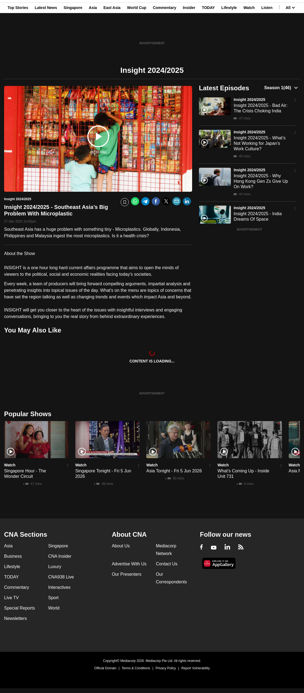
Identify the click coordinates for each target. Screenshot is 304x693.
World (53, 608)
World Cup (137, 31)
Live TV (11, 597)
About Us (121, 546)
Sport (53, 597)
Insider (189, 31)
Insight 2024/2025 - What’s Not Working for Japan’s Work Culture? (259, 143)
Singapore (73, 31)
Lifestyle (229, 31)
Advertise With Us (129, 564)
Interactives (59, 587)
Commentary (164, 31)
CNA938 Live (61, 577)
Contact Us (166, 564)
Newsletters (15, 618)
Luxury (54, 566)
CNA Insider (59, 556)
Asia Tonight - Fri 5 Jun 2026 (174, 471)
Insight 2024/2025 (249, 99)
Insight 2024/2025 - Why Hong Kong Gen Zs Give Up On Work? (261, 181)
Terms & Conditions (136, 668)
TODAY (208, 31)
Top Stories (17, 31)
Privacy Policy (166, 668)
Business (13, 556)
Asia (93, 31)
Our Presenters (126, 574)
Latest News (46, 31)
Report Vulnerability (195, 668)
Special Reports (19, 608)
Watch (249, 31)
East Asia (112, 31)
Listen (266, 31)
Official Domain (105, 668)
